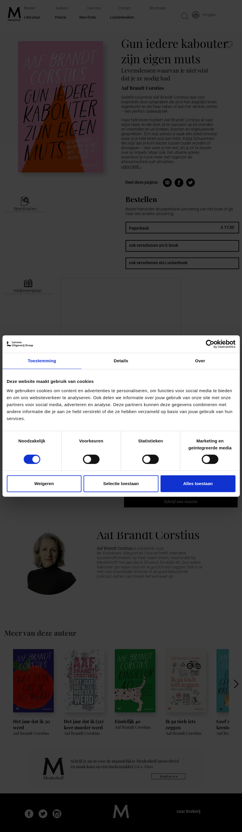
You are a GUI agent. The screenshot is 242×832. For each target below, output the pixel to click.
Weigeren (44, 483)
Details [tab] (121, 360)
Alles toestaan (198, 483)
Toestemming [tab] (42, 360)
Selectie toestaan (121, 483)
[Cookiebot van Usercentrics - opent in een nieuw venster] (209, 344)
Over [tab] (200, 360)
